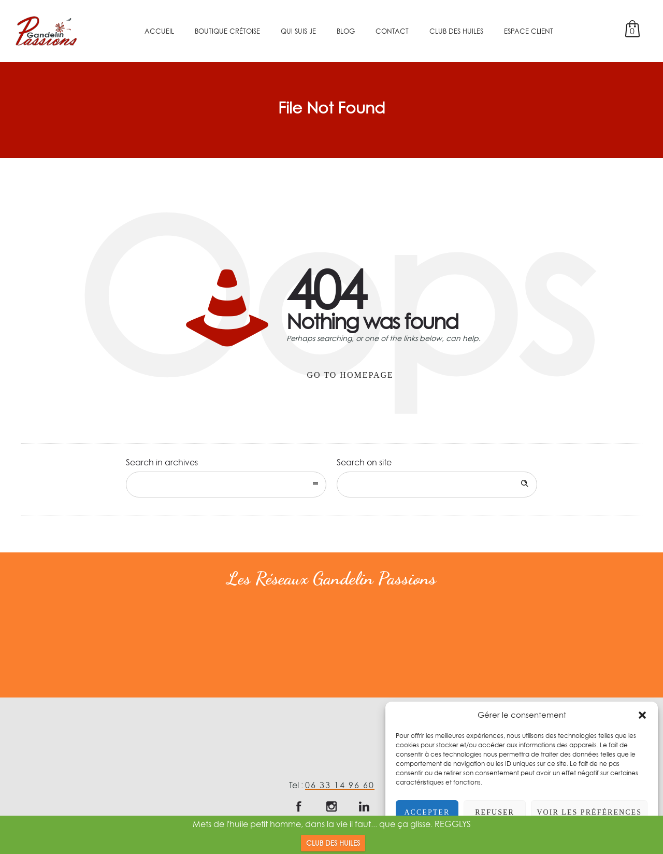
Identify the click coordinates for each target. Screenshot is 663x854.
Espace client (528, 31)
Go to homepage (350, 375)
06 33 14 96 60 (339, 785)
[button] (642, 715)
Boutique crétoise (227, 31)
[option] (72, 642)
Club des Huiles (456, 31)
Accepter (425, 812)
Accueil (159, 31)
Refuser (490, 812)
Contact (392, 31)
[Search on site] (437, 484)
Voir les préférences (586, 812)
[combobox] (226, 484)
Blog (346, 31)
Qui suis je (298, 31)
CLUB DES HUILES (333, 843)
